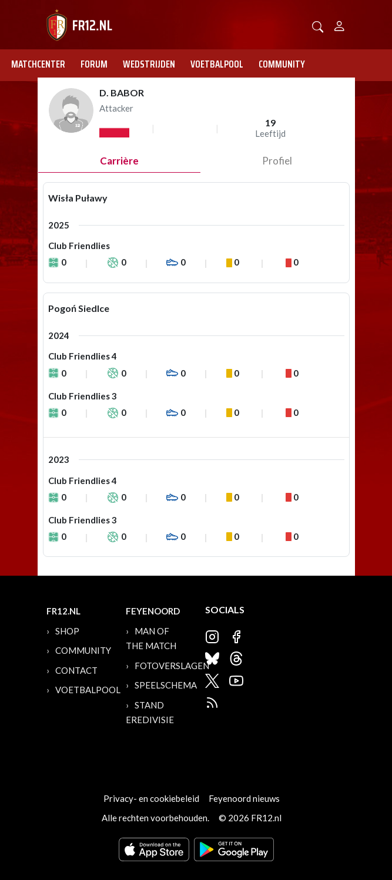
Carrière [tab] (119, 160)
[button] (318, 25)
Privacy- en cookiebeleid (151, 798)
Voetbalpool (216, 64)
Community (282, 64)
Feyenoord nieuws (244, 798)
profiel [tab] (277, 160)
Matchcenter (38, 64)
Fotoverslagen (172, 665)
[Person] (339, 24)
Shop (67, 631)
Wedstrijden (149, 64)
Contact (76, 670)
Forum (94, 64)
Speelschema (166, 685)
